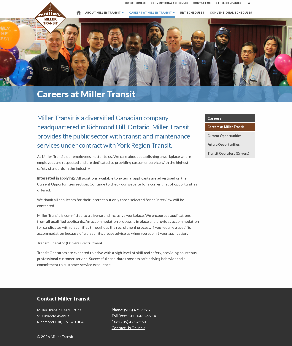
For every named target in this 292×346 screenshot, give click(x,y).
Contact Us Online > (128, 327)
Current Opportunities (224, 136)
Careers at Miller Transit (150, 12)
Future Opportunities (223, 144)
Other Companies (228, 2)
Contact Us (202, 2)
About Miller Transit (103, 12)
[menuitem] (135, 3)
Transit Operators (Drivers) (228, 153)
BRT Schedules (135, 2)
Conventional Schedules (169, 2)
